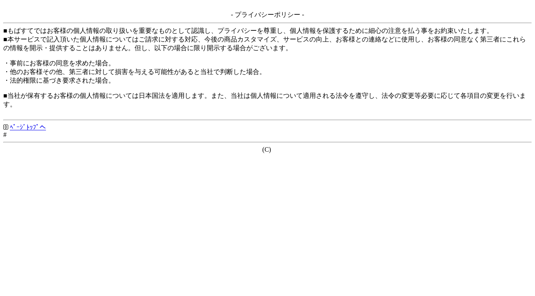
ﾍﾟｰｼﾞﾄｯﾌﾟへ (28, 127)
